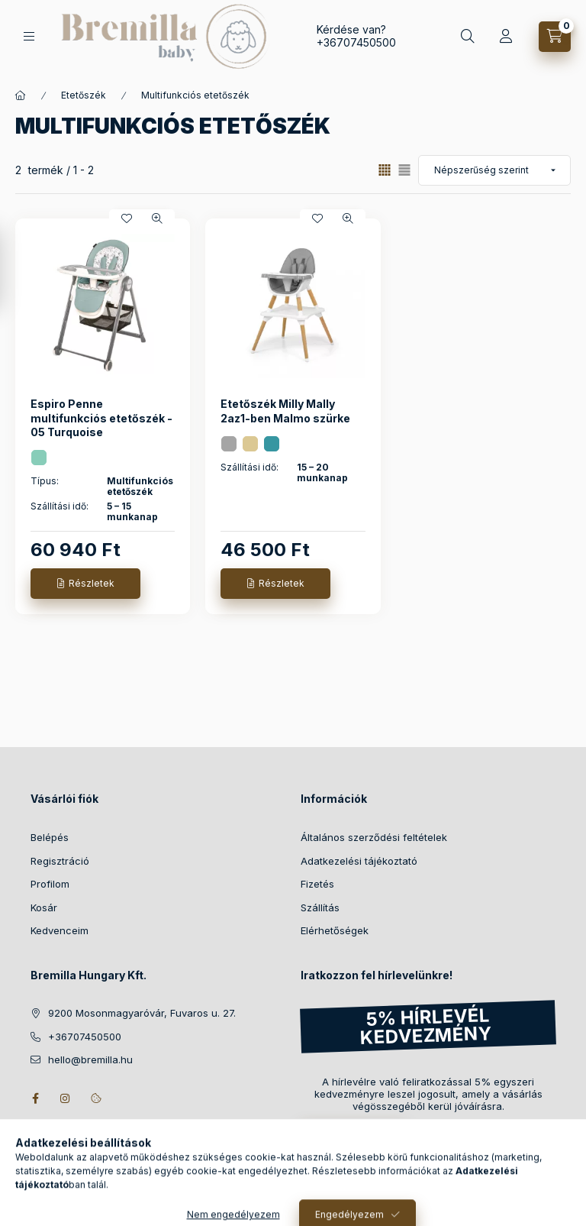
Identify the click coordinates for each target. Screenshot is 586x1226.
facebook (35, 1098)
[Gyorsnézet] (157, 218)
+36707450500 (356, 42)
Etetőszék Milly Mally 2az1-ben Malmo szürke (285, 410)
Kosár (44, 907)
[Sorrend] (494, 170)
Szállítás (320, 907)
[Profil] (506, 36)
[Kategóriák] (29, 36)
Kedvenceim (60, 930)
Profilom (50, 884)
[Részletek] (85, 583)
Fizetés (317, 884)
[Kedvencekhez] (126, 218)
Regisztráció (60, 861)
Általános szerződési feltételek (374, 837)
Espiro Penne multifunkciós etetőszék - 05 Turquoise (101, 417)
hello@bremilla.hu (90, 1059)
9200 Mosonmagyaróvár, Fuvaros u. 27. (142, 1013)
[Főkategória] (20, 95)
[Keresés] (467, 36)
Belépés (50, 837)
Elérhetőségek (335, 930)
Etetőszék (83, 95)
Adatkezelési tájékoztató (359, 861)
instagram (65, 1098)
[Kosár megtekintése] (555, 36)
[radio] (404, 170)
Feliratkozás (345, 1135)
